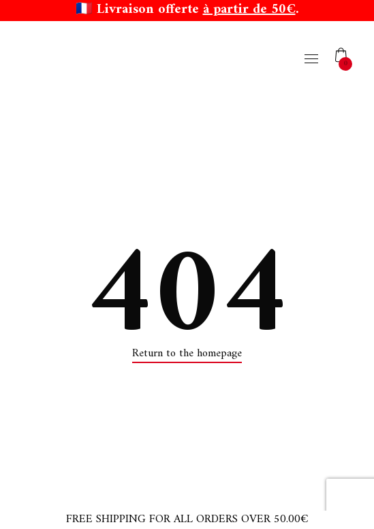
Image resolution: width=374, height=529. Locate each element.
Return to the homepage (187, 353)
